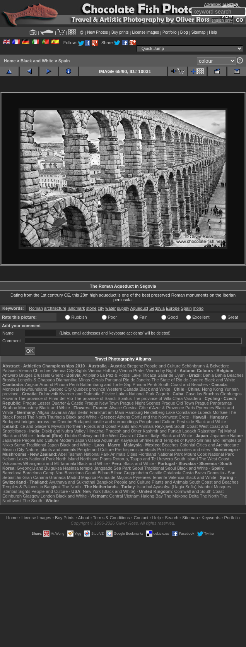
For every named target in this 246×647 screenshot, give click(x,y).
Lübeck (204, 412)
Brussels (42, 375)
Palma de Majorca (114, 477)
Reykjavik (164, 426)
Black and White (36, 60)
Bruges (25, 375)
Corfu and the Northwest (155, 417)
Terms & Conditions (111, 517)
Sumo (20, 445)
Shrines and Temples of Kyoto (167, 440)
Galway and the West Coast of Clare (112, 435)
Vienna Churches (35, 370)
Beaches (170, 445)
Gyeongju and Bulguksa (39, 468)
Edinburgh (12, 496)
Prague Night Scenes (140, 403)
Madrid (73, 477)
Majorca (88, 477)
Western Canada (122, 389)
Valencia (176, 477)
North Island (67, 459)
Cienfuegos (231, 393)
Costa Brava (194, 472)
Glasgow (31, 496)
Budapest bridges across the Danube (37, 421)
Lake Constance (181, 412)
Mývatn (58, 426)
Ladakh (189, 431)
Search (171, 517)
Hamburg (134, 412)
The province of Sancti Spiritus (103, 398)
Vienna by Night (161, 370)
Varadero (192, 398)
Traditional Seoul (160, 468)
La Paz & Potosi (115, 375)
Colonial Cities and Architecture (209, 445)
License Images (36, 517)
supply (123, 308)
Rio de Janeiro (136, 380)
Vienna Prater (132, 370)
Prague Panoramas (213, 403)
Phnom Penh (145, 384)
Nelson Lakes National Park (28, 459)
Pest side (185, 421)
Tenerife (159, 477)
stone (91, 308)
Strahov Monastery (20, 407)
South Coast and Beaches (183, 384)
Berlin (82, 412)
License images (145, 32)
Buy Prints (64, 517)
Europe (172, 308)
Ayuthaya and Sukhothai (72, 482)
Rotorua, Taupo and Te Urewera (143, 459)
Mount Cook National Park (209, 454)
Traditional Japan (42, 445)
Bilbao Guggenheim (129, 472)
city (101, 308)
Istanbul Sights (16, 491)
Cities (131, 454)
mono (198, 308)
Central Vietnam (124, 496)
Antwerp (10, 375)
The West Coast (214, 459)
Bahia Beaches (229, 375)
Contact (141, 517)
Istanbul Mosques (214, 486)
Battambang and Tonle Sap (106, 384)
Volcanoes (12, 463)
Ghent (57, 375)
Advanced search (219, 4)
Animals (117, 454)
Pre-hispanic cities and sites (183, 449)
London (48, 496)
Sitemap (198, 32)
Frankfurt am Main (107, 412)
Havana (9, 398)
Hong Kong (212, 389)
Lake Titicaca (144, 375)
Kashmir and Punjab (162, 431)
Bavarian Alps (63, 412)
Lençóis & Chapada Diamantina (48, 380)
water (110, 308)
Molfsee (220, 412)
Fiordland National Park (160, 454)
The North (36, 417)
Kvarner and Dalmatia (79, 393)
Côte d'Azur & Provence (161, 407)
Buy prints (119, 32)
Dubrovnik (48, 393)
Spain (64, 60)
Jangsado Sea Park (112, 468)
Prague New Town (101, 403)
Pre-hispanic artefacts (135, 449)
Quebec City (60, 389)
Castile (155, 472)
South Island (186, 459)
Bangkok (104, 482)
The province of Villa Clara (158, 398)
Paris (190, 407)
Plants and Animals (136, 426)
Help (213, 32)
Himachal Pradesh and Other (114, 431)
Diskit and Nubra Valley (64, 431)
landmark (76, 308)
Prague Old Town (177, 403)
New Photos (97, 32)
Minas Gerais (91, 380)
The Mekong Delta (181, 496)
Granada (57, 477)
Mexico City (13, 449)
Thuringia (56, 417)
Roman (36, 308)
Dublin (71, 435)
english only (222, 20)
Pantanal (113, 380)
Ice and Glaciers (34, 426)
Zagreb (162, 393)
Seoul (137, 468)
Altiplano (90, 375)
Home (10, 60)
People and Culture (162, 366)
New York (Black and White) (109, 491)
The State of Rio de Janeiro (177, 380)
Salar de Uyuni (171, 375)
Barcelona (12, 472)
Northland (89, 459)
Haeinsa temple (77, 468)
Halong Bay (152, 496)
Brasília (9, 380)
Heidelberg (154, 412)
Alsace (115, 407)
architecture (55, 308)
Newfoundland (33, 389)
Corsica (130, 407)
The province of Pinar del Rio (45, 398)
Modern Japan (73, 440)
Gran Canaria (35, 477)
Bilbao (103, 472)
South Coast (186, 426)
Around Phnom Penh (59, 384)
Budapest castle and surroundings (105, 421)
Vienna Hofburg (103, 370)
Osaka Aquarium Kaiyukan (113, 440)
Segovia (157, 308)
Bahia (208, 375)
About (83, 517)
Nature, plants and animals (51, 449)
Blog (184, 32)
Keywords (211, 517)
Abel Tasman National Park (83, 454)
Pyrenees (205, 407)
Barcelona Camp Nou (43, 472)
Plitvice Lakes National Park (128, 393)
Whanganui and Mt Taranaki (49, 463)
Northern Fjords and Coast (91, 426)
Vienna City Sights (69, 370)
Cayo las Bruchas (202, 393)
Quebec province (89, 389)
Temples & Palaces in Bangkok (31, 486)
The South (32, 500)
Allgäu (44, 412)
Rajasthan (207, 431)
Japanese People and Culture (30, 440)
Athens (123, 417)
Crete (184, 417)
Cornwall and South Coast (199, 491)
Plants (106, 459)
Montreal (10, 389)
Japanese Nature (226, 435)
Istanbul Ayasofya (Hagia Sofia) (166, 486)
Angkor (32, 384)
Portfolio (169, 32)
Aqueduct (139, 308)
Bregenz (135, 366)
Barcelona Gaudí (81, 472)
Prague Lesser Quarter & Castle (53, 403)
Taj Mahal (227, 431)
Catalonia (172, 472)
